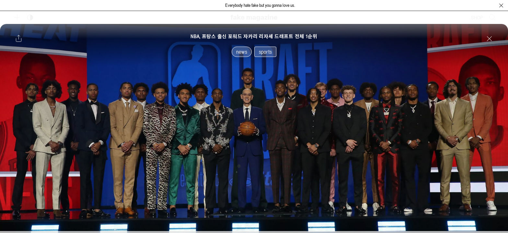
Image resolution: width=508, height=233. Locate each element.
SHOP (477, 17)
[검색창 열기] (492, 17)
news (241, 52)
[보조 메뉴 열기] (17, 17)
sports (265, 52)
